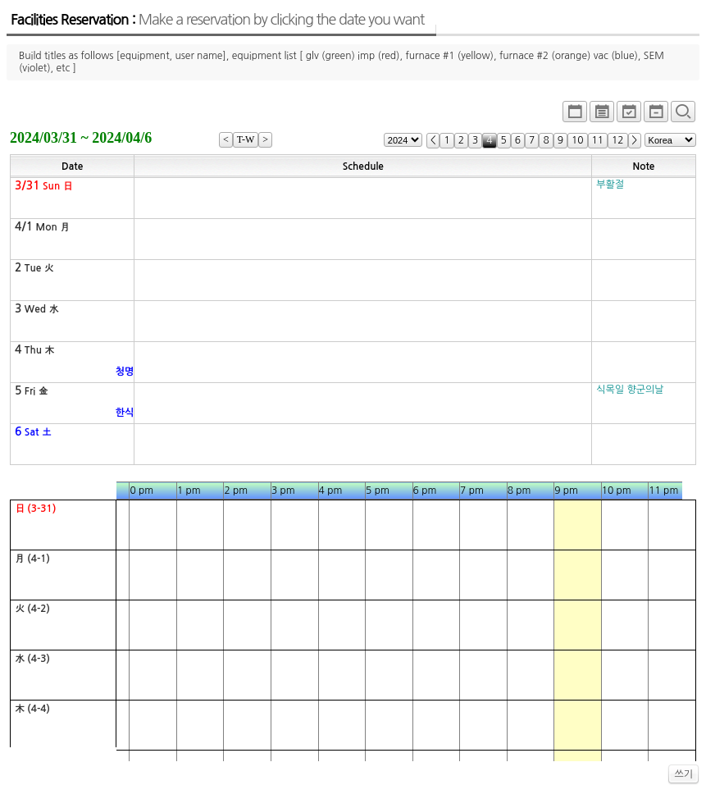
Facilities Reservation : (217, 19)
